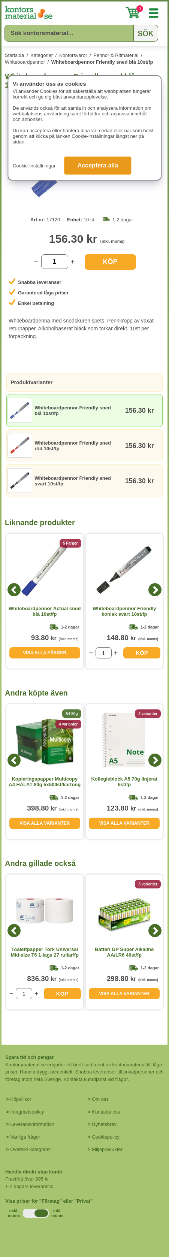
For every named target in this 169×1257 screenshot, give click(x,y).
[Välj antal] (54, 261)
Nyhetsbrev (104, 1124)
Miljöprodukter (107, 1149)
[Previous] (14, 589)
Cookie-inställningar (34, 166)
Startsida (14, 55)
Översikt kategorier (30, 1149)
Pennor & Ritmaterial (115, 55)
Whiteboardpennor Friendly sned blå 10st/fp (102, 62)
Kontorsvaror (73, 55)
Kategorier (41, 55)
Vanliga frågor (25, 1137)
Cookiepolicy (106, 1137)
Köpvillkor (20, 1099)
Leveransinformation (32, 1124)
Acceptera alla (98, 165)
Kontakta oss (106, 1112)
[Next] (155, 589)
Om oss (100, 1099)
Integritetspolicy (27, 1112)
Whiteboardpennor (25, 62)
